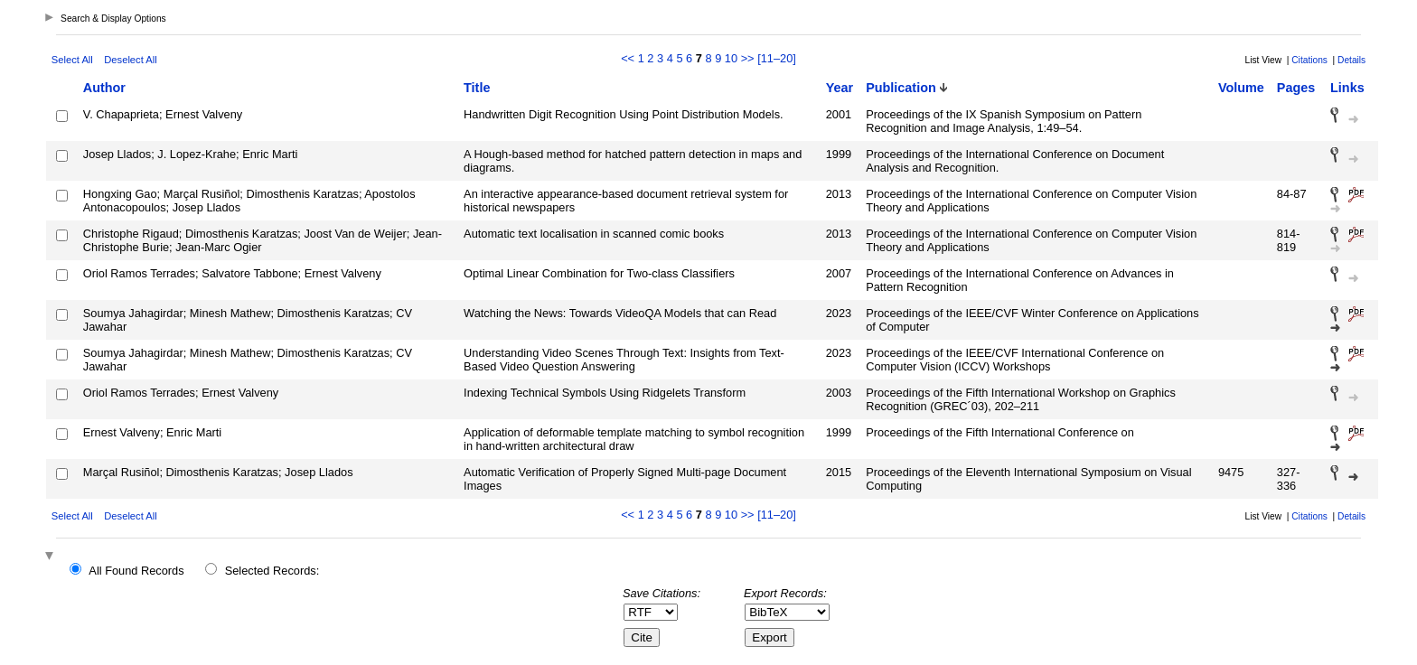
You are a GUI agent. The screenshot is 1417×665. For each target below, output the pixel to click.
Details (1351, 60)
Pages (1296, 87)
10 (731, 58)
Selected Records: (272, 570)
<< (627, 58)
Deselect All (130, 59)
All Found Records (136, 570)
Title (477, 87)
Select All (72, 59)
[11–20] (776, 58)
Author (104, 87)
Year (839, 87)
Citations (1309, 60)
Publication (901, 87)
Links (1347, 87)
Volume (1241, 87)
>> (748, 58)
